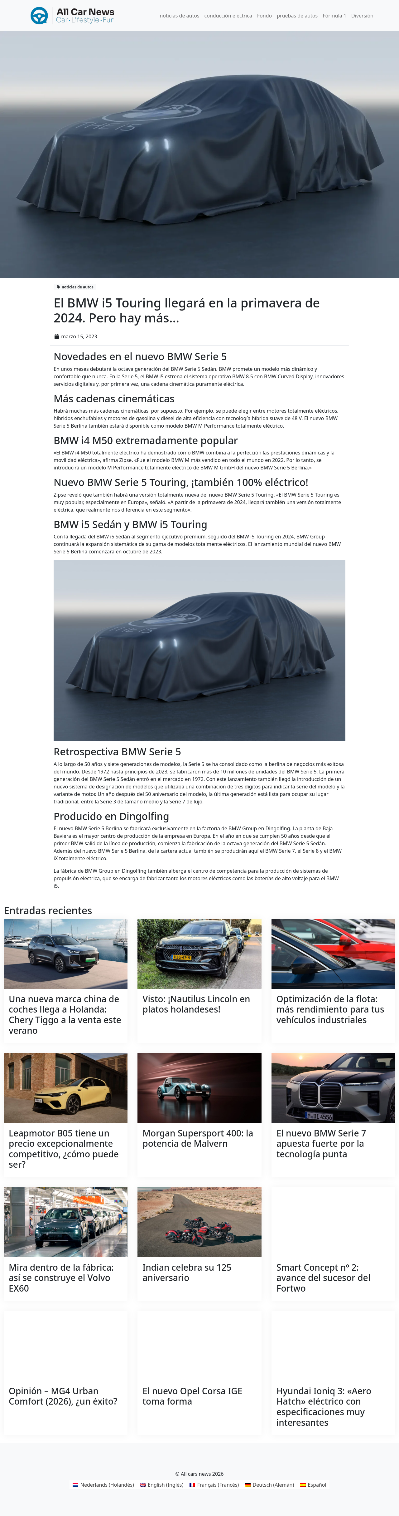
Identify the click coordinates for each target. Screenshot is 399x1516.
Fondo (264, 15)
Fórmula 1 (334, 15)
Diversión (362, 15)
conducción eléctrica (228, 15)
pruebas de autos (297, 15)
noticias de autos (179, 15)
